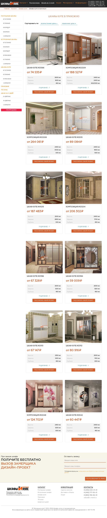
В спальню (6, 23)
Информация (81, 3)
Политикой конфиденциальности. (17, 498)
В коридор (6, 27)
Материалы (68, 3)
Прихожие (5, 86)
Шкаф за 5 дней (47, 3)
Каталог (24, 3)
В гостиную (7, 19)
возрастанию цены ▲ (49, 23)
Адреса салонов (66, 493)
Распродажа (34, 3)
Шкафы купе (6, 67)
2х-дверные (6, 96)
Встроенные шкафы (9, 39)
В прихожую (7, 55)
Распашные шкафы (8, 16)
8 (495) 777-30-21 (96, 3)
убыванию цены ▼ (69, 23)
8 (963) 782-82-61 (97, 4)
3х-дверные (7, 100)
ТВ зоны (4, 90)
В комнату (6, 32)
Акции (58, 3)
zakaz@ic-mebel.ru (97, 6)
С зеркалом (6, 36)
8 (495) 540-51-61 (96, 1)
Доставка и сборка (67, 496)
